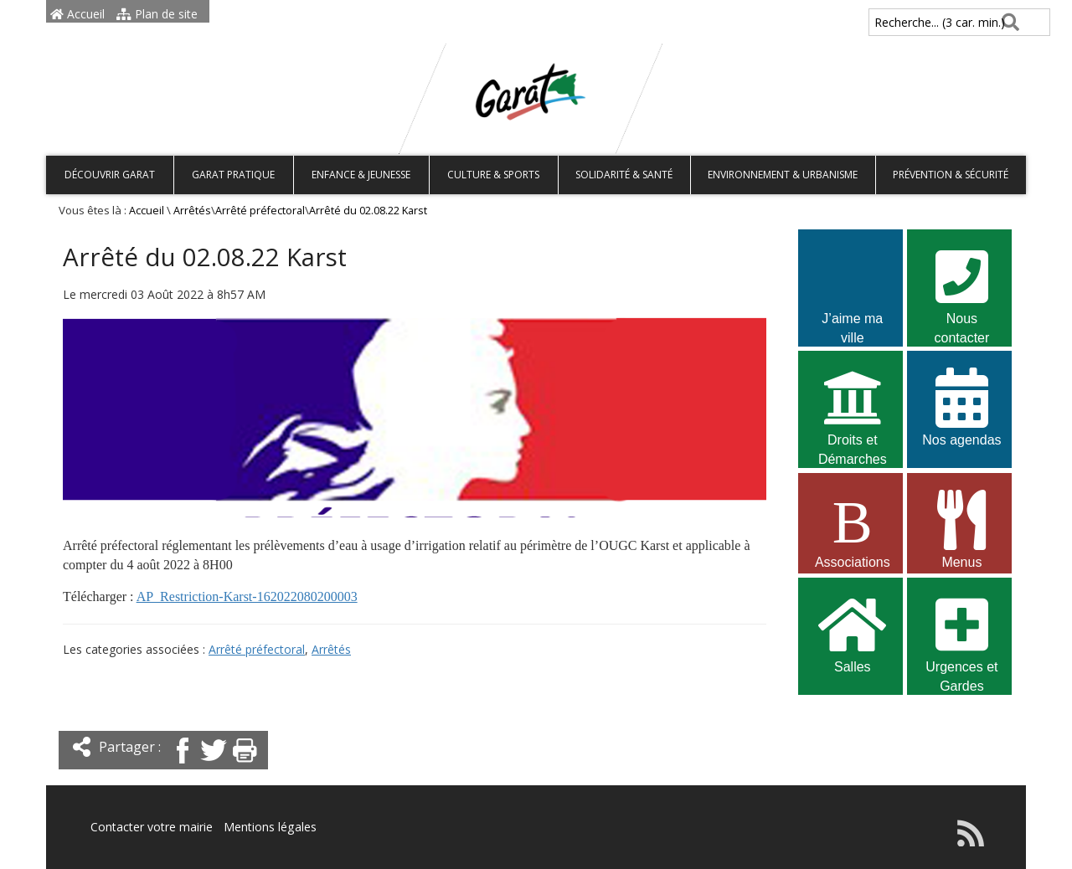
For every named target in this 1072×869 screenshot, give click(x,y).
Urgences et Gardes (961, 634)
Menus (961, 527)
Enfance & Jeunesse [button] (361, 174)
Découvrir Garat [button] (109, 174)
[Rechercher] (1007, 22)
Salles (852, 632)
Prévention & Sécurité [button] (950, 174)
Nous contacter (961, 286)
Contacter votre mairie (151, 827)
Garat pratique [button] (233, 174)
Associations (852, 527)
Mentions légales (270, 827)
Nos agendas (961, 405)
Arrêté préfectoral (260, 210)
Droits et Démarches (852, 407)
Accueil (77, 14)
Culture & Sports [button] (493, 174)
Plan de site (157, 14)
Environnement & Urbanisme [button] (783, 174)
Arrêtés (192, 210)
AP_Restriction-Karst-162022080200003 (247, 596)
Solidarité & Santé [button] (624, 174)
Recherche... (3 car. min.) (911, 22)
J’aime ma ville (852, 286)
